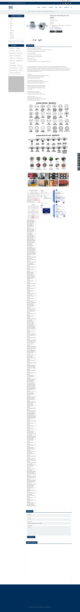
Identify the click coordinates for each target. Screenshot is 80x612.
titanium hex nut (55, 26)
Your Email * (29, 517)
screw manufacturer (43, 66)
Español (69, 0)
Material (11, 32)
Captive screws (12, 58)
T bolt (31, 248)
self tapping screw (32, 70)
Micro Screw (20, 65)
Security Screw (18, 55)
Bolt (10, 19)
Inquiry (52, 31)
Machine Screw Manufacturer (15, 72)
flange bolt (11, 55)
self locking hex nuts (60, 25)
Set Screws (21, 67)
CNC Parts (12, 30)
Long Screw (18, 48)
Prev (27, 26)
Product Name (29, 521)
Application (12, 37)
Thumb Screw (12, 60)
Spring (11, 25)
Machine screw (12, 53)
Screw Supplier (12, 63)
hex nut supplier (68, 25)
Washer (11, 23)
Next (47, 26)
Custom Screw (19, 53)
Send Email (59, 31)
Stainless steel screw (13, 70)
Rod (11, 28)
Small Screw (12, 50)
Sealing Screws (19, 60)
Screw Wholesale (13, 65)
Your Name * (29, 513)
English (64, 0)
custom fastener (61, 66)
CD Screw (21, 70)
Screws (11, 18)
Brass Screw (12, 48)
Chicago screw (50, 70)
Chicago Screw (19, 58)
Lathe (11, 27)
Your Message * (30, 525)
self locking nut (54, 25)
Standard (11, 34)
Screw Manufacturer (13, 67)
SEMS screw (18, 50)
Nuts (11, 21)
